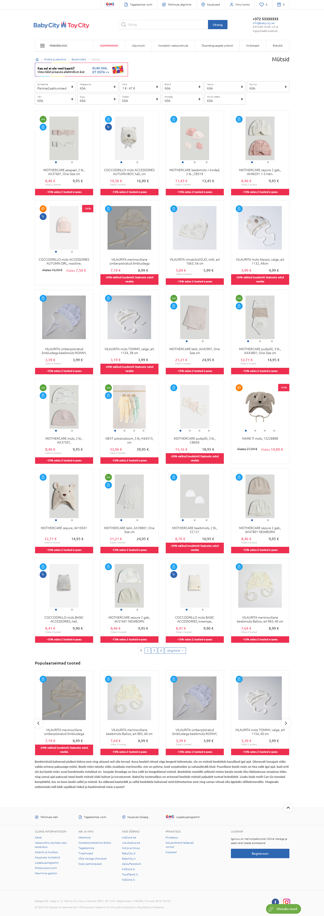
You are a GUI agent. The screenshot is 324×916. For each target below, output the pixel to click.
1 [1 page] (141, 650)
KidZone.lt (128, 869)
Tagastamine (86, 848)
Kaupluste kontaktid (47, 857)
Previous (38, 723)
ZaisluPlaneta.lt (131, 864)
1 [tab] (56, 162)
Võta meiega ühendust (92, 858)
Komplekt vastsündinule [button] (173, 45)
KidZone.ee (129, 837)
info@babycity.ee (264, 23)
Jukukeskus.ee (131, 842)
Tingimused (85, 853)
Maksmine (84, 837)
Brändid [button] (277, 45)
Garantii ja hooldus (46, 852)
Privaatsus (172, 837)
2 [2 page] (148, 650)
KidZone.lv (128, 879)
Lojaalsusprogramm (46, 862)
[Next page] (175, 651)
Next (286, 723)
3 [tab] (207, 162)
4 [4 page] (161, 650)
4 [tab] (143, 431)
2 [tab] (72, 162)
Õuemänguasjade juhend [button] (217, 45)
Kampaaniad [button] (109, 45)
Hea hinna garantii (46, 873)
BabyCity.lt (129, 853)
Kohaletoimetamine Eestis (94, 842)
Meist (38, 837)
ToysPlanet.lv (130, 874)
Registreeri (260, 853)
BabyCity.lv (129, 858)
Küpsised (171, 852)
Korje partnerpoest (90, 864)
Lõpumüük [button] (138, 45)
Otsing (218, 25)
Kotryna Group (131, 848)
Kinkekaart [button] (252, 45)
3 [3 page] (154, 650)
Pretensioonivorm (46, 868)
